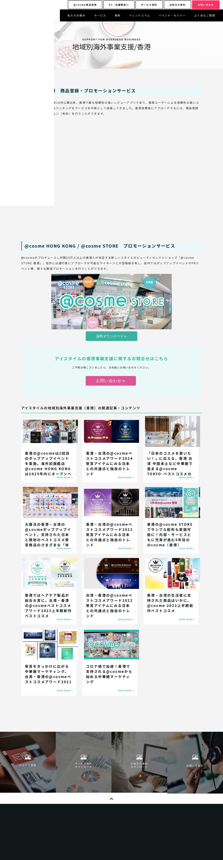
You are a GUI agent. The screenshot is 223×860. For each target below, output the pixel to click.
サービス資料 (94, 796)
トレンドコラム (139, 17)
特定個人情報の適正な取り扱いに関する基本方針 (162, 791)
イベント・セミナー (172, 17)
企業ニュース (145, 806)
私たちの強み (76, 17)
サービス (100, 17)
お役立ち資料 (94, 803)
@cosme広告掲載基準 (151, 813)
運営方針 (142, 827)
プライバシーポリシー (150, 782)
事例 (118, 17)
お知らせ (91, 789)
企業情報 (142, 799)
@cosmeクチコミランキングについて (161, 820)
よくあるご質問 (204, 17)
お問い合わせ (94, 810)
